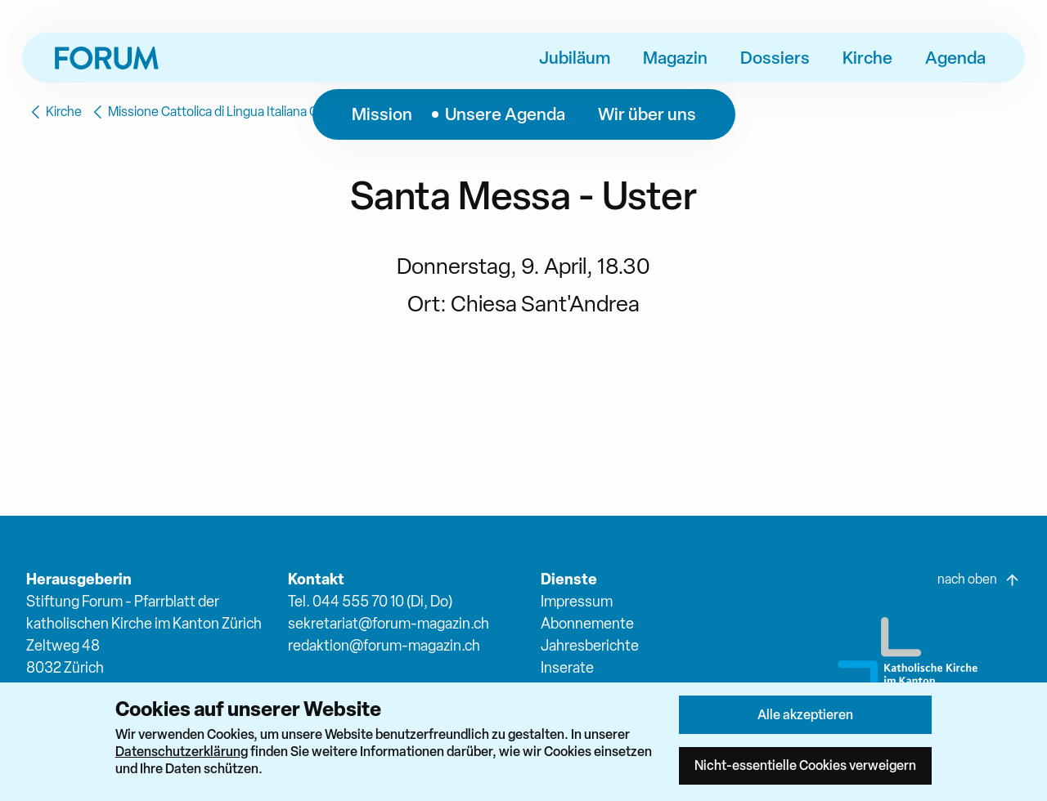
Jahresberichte (590, 645)
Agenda (955, 57)
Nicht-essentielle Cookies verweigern (805, 765)
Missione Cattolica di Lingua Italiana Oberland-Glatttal (248, 112)
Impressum (577, 601)
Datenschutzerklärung (181, 751)
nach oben (979, 579)
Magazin (675, 57)
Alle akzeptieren (805, 714)
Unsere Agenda (505, 113)
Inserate (567, 667)
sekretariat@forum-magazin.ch (388, 623)
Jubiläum (574, 57)
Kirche (867, 57)
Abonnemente (587, 623)
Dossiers (775, 57)
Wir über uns (647, 113)
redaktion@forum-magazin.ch (384, 645)
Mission (382, 113)
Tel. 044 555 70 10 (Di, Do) (370, 601)
